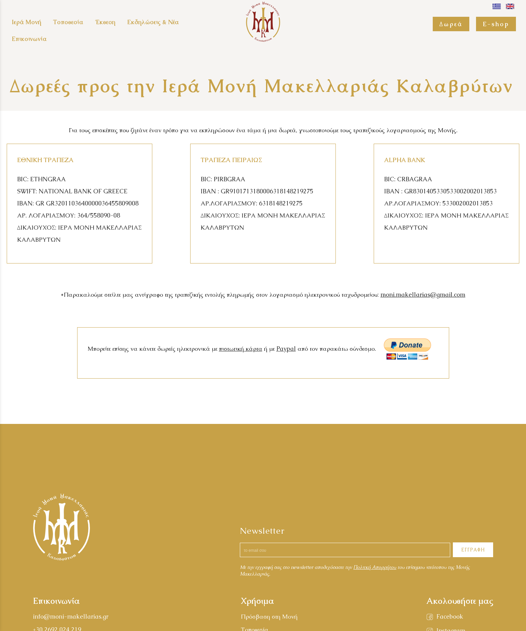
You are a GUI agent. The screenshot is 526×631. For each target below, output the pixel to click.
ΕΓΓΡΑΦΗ (473, 550)
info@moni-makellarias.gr (70, 616)
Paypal (286, 348)
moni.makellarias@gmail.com (422, 294)
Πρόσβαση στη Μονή (269, 616)
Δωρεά (451, 24)
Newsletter (262, 530)
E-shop (496, 24)
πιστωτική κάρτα (240, 348)
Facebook (449, 616)
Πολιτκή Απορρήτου (374, 567)
